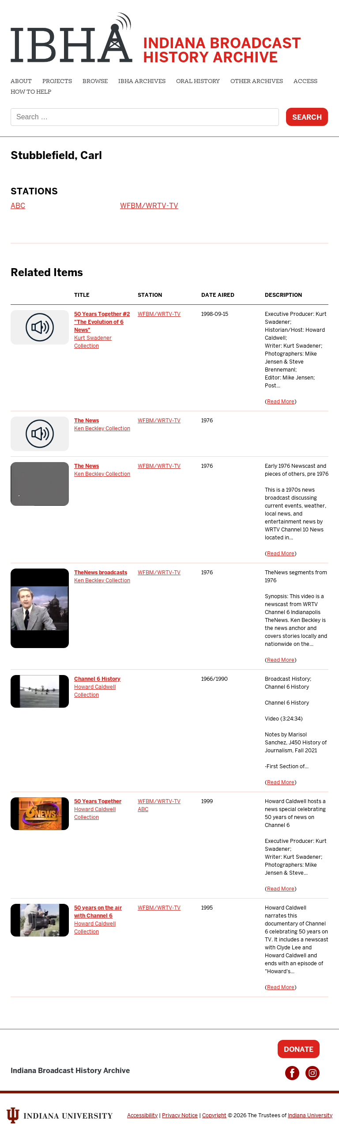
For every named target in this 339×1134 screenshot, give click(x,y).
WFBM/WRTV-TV (149, 205)
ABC (18, 205)
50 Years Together (97, 801)
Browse (95, 81)
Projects (57, 81)
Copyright (214, 1115)
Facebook (292, 1073)
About (21, 81)
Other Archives (256, 81)
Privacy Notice (180, 1115)
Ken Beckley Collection (102, 428)
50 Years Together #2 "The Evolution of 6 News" (102, 322)
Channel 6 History (97, 679)
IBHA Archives (142, 81)
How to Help (31, 92)
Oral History (198, 81)
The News (86, 420)
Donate (298, 1049)
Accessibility (142, 1115)
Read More (280, 401)
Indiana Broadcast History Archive (222, 50)
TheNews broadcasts (100, 572)
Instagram (312, 1073)
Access (305, 81)
